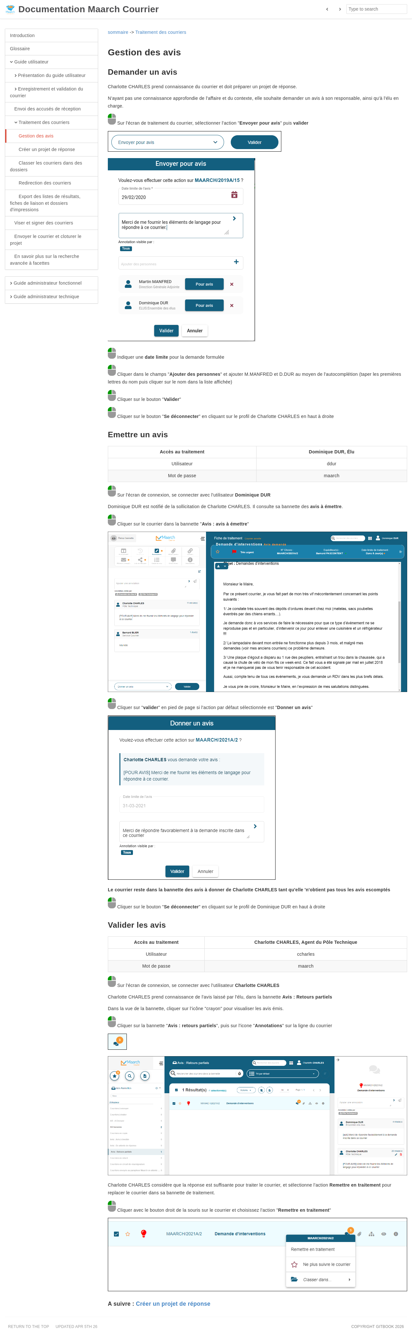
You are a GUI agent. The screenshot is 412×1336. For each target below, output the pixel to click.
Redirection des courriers (40, 183)
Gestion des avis (31, 136)
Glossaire (20, 48)
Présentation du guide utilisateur (48, 75)
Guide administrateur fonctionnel (46, 283)
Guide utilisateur (29, 62)
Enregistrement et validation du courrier (46, 92)
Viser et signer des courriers (41, 223)
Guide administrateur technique (44, 297)
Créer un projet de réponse (42, 150)
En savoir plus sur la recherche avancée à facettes (44, 259)
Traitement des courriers (40, 122)
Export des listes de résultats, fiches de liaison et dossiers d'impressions (45, 203)
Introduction (22, 35)
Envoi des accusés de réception (45, 109)
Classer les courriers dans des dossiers (46, 166)
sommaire (118, 32)
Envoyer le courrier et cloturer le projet (45, 239)
